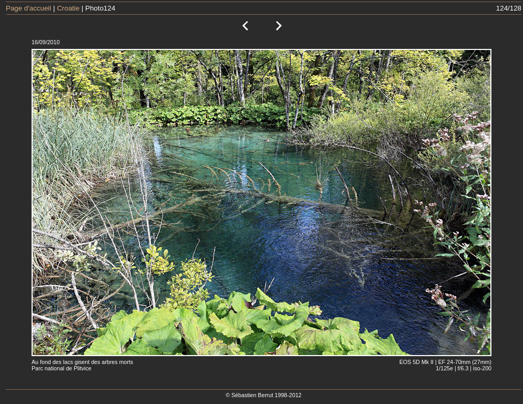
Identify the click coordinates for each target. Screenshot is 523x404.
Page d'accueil (28, 8)
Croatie (68, 8)
